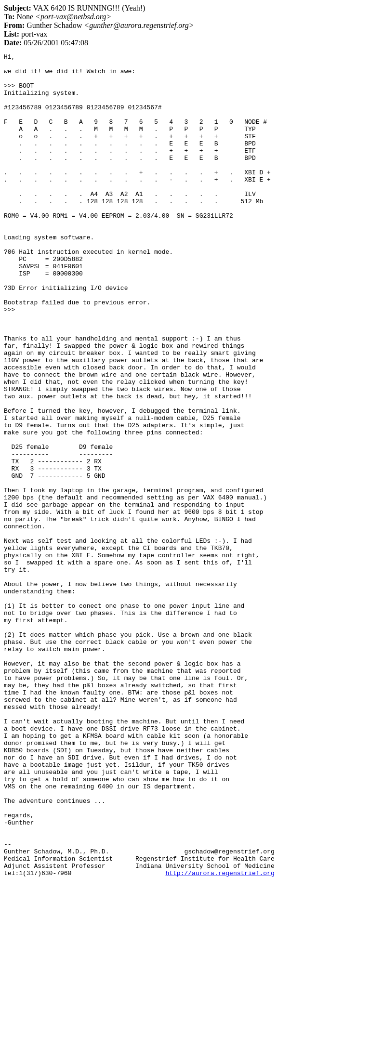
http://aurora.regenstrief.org (219, 1037)
